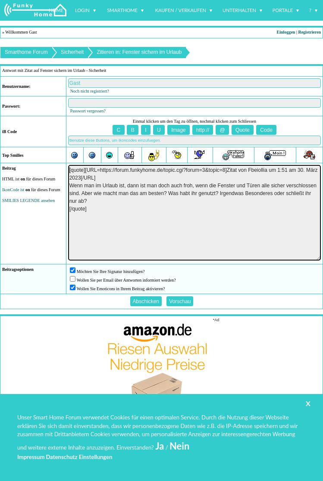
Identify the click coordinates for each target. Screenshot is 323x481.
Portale (283, 10)
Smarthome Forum (26, 52)
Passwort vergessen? (88, 111)
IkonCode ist (13, 189)
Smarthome (122, 10)
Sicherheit (72, 52)
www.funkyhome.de (167, 457)
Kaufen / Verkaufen (180, 10)
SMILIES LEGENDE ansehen (28, 200)
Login (82, 10)
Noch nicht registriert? (89, 91)
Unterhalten (239, 10)
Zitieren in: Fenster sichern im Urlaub (139, 52)
